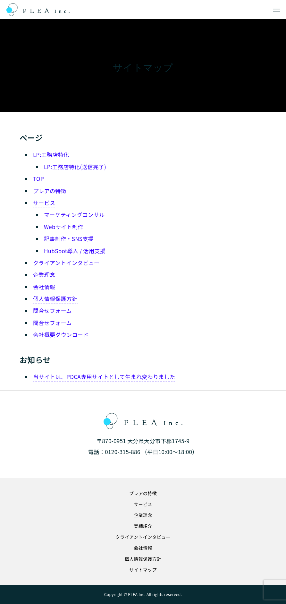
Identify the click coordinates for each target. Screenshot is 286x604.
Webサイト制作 (63, 227)
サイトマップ (143, 569)
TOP (38, 179)
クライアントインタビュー (66, 263)
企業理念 (44, 275)
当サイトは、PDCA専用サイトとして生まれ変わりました (104, 377)
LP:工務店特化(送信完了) (75, 167)
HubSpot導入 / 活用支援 (74, 251)
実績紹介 (143, 526)
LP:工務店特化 (51, 155)
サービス (44, 203)
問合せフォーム (52, 310)
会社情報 (44, 287)
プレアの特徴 (49, 191)
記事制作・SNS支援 (69, 239)
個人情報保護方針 (55, 299)
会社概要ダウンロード (60, 335)
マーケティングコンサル (74, 215)
